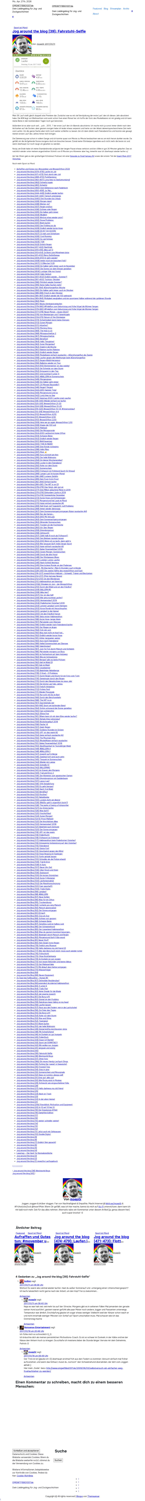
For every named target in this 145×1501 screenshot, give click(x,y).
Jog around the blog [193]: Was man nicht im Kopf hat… (40, 633)
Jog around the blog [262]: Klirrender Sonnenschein (39, 522)
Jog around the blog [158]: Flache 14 (32, 724)
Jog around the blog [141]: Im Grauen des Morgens (38, 770)
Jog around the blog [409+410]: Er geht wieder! (37, 258)
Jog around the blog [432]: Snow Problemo (35, 220)
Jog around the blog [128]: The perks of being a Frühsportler (43, 805)
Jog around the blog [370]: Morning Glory (34, 328)
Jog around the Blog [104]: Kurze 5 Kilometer (36, 878)
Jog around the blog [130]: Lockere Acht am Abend (38, 800)
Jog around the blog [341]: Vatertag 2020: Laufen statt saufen (44, 398)
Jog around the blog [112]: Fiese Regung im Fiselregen (39, 854)
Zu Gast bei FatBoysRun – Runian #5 (32, 978)
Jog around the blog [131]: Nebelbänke (33, 797)
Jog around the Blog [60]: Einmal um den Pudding (38, 999)
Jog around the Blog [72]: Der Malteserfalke (35, 964)
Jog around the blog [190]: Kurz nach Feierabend (37, 641)
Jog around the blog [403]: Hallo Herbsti (34, 274)
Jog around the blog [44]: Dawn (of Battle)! (35, 1040)
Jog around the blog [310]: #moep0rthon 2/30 (36, 420)
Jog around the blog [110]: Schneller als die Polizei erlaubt (41, 859)
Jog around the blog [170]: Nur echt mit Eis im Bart (38, 695)
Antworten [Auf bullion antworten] (25, 1296)
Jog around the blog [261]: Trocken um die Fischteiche (40, 525)
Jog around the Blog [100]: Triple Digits (33, 889)
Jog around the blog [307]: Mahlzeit (32, 428)
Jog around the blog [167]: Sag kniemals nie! (35, 703)
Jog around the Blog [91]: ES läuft (31, 913)
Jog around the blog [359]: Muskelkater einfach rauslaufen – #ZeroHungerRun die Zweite (55, 355)
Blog (106, 8)
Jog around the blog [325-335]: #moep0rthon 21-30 (39, 403)
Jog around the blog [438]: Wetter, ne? (33, 204)
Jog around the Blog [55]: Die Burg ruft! (33, 1013)
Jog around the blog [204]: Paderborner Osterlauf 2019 (41, 603)
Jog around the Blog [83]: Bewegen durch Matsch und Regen (43, 935)
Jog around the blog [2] (27, 1158)
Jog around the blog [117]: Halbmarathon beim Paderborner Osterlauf (46, 840)
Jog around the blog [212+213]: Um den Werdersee (38, 579)
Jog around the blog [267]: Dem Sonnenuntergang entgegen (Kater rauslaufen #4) (52, 511)
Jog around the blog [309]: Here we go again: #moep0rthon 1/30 (44, 422)
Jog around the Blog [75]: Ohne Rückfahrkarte (36, 956)
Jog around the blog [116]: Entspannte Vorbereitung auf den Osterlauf (46, 843)
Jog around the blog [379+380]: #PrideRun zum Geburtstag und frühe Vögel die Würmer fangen (57, 306)
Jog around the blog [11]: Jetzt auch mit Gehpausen (39, 1131)
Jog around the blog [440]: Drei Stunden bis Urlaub (39, 198)
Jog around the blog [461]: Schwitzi (32, 185)
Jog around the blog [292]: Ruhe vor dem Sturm (37, 465)
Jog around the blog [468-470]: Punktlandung (36, 177)
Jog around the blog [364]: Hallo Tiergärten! (35, 341)
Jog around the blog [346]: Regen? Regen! (35, 387)
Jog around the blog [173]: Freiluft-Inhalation (36, 687)
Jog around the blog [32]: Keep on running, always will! (40, 1075)
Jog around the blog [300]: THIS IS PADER (35, 444)
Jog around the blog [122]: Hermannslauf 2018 (36, 824)
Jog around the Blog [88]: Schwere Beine (34, 921)
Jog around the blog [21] (27, 1102)
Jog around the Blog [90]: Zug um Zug (33, 916)
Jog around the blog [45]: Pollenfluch (32, 1037)
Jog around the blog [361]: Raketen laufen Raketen (38, 349)
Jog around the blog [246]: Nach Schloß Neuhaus (38, 562)
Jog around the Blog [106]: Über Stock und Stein (37, 870)
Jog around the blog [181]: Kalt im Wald (33, 665)
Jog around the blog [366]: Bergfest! (32, 339)
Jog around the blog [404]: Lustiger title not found (39, 271)
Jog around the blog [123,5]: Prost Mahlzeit (35, 819)
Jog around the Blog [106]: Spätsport (33, 873)
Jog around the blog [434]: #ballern (32, 215)
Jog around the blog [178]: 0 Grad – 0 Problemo (37, 673)
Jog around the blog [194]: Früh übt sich (34, 630)
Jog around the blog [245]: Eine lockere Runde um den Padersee (44, 565)
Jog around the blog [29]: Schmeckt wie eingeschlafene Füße (43, 1083)
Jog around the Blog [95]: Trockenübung (34, 902)
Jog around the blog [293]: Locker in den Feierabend (39, 463)
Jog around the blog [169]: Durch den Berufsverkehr (39, 697)
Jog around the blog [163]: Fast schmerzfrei (35, 711)
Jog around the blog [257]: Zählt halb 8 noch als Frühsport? (42, 536)
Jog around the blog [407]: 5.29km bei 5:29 (36, 263)
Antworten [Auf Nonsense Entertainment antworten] (25, 1348)
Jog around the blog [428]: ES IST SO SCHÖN (36, 231)
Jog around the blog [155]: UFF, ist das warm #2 (37, 732)
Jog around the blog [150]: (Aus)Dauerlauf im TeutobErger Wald (44, 746)
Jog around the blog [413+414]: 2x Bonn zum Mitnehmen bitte (43, 252)
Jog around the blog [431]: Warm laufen (33, 223)
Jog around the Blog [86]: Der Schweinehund (36, 927)
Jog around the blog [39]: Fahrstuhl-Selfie (49, 31)
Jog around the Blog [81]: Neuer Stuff (33, 940)
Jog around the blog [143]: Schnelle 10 (33, 765)
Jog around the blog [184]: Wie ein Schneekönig (37, 657)
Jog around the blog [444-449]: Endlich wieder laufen (40, 193)
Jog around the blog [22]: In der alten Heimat (36, 1099)
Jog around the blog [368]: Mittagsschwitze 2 (36, 333)
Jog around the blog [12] (27, 1129)
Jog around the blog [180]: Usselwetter (33, 668)
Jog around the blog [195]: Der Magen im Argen (37, 627)
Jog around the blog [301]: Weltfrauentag (34, 441)
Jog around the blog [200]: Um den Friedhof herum (38, 614)
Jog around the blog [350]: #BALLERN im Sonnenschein (40, 376)
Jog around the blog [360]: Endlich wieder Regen (37, 352)
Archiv (126, 8)
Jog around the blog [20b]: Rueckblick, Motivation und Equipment (44, 1104)
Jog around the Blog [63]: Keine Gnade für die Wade (39, 991)
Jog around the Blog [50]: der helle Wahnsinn (36, 1026)
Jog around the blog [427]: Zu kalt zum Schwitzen (38, 234)
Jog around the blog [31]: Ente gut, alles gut (35, 1078)
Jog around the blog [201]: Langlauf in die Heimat (38, 611)
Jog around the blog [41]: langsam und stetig (36, 1048)
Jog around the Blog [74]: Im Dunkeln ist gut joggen (39, 959)
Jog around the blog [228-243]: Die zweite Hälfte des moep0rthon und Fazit (50, 571)
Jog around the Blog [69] (27, 972)
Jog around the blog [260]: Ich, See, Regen (35, 527)
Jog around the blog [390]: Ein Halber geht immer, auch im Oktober (45, 290)
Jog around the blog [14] (27, 1123)
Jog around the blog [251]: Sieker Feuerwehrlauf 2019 (39, 549)
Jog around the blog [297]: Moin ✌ (32, 452)
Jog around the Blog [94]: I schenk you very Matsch (39, 905)
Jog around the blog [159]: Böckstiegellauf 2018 (37, 722)
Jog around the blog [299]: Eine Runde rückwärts (38, 447)
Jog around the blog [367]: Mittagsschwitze (35, 336)
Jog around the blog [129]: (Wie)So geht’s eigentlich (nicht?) (42, 802)
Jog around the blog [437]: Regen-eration (34, 207)
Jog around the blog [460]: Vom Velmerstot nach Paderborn (42, 188)
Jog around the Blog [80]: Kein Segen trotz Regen (38, 943)
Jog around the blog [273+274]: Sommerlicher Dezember (41, 495)
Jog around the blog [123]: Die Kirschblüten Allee (37, 821)
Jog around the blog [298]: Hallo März (33, 449)
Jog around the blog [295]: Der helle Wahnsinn (36, 457)
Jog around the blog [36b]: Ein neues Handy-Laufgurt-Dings (42, 1061)
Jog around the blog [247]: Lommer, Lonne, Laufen (38, 560)
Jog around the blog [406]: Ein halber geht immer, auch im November (46, 266)
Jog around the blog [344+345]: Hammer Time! (36, 390)
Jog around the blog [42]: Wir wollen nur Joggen (37, 1045)
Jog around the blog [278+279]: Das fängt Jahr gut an (40, 487)
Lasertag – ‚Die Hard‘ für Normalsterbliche (34, 1153)
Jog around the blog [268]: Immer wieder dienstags (38, 509)
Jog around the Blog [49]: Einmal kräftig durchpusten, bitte (42, 1029)
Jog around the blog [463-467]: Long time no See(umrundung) (43, 180)
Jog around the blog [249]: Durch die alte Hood (37, 554)
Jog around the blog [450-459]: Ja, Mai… (34, 190)
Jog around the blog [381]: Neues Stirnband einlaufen (39, 304)
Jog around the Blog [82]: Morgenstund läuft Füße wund (41, 937)
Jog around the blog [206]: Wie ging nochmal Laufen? (40, 598)
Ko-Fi (101, 1206)
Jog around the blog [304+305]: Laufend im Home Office (41, 433)
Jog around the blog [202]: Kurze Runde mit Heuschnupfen (42, 608)
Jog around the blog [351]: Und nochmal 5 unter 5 (38, 374)
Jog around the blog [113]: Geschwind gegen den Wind (40, 851)
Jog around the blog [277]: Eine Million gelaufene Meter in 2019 (43, 490)
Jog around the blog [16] (27, 1118)
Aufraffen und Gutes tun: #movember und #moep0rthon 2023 (43, 169)
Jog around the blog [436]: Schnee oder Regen (37, 209)
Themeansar (93, 1496)
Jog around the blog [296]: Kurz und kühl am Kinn (37, 455)
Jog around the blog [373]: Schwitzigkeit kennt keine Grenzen (43, 320)
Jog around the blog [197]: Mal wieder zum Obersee (39, 622)
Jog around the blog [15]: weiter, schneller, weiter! (38, 1121)
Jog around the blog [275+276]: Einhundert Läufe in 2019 (41, 492)
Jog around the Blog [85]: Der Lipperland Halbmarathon (40, 929)
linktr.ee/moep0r (114, 1203)
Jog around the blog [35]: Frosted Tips (33, 1067)
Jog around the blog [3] (27, 1156)
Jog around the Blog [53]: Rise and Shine (34, 1018)
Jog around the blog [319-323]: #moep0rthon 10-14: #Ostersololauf (46, 409)
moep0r (41, 44)
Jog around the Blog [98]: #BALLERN (32, 894)
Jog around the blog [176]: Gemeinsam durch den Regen (41, 678)
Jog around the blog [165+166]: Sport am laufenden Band (41, 705)
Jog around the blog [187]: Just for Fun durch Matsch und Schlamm (45, 649)
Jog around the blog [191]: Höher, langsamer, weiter (38, 638)
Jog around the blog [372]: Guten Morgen (34, 323)
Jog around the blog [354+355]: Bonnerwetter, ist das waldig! (43, 366)
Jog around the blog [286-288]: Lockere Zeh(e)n (37, 476)
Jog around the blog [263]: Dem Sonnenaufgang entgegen (42, 519)
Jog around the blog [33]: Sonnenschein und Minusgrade (41, 1072)
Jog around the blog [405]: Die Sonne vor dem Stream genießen (44, 269)
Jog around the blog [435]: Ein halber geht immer (37, 212)
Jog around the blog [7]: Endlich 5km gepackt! (36, 1142)
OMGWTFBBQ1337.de (22, 5)
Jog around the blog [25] (27, 1091)
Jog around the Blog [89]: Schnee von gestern (36, 918)
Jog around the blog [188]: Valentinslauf (34, 646)
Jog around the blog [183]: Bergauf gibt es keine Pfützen (41, 660)
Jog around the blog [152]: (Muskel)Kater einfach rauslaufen (42, 740)
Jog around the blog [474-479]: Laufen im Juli (36, 172)
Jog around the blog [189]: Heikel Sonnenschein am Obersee (42, 643)
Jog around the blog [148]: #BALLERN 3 (33, 751)
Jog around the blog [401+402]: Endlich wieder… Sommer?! (42, 277)
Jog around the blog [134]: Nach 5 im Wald (35, 789)
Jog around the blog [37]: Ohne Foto (32, 1059)
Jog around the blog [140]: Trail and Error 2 (35, 773)
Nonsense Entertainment (37, 1327)
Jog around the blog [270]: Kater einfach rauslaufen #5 (40, 503)
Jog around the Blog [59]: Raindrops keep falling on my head (42, 1002)
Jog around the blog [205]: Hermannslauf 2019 (37, 600)
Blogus (79, 1496)
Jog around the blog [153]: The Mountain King (36, 738)
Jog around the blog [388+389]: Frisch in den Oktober (40, 293)
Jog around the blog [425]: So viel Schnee (35, 239)
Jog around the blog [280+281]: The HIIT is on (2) (38, 484)
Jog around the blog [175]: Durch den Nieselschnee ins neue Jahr (44, 681)
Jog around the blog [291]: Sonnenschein (34, 468)
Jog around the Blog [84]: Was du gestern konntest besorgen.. (43, 932)
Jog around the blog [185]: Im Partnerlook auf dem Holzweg (42, 654)
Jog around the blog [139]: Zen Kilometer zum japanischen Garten (44, 776)
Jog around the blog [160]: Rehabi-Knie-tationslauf (38, 719)
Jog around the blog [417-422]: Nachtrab (34, 247)
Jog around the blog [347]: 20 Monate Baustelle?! (38, 385)
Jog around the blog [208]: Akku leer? (33, 592)
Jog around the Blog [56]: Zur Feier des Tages (36, 1010)
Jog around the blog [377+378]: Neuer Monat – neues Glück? (43, 312)
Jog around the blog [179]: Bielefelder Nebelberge (38, 670)
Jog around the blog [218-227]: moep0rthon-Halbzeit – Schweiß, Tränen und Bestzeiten (54, 573)
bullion (27, 1281)
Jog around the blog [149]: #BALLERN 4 (34, 749)
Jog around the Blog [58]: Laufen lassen (34, 1005)
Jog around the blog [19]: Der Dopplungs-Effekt (37, 1110)
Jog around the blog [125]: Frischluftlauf (34, 813)
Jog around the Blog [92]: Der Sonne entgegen (37, 910)
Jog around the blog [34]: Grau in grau (33, 1069)
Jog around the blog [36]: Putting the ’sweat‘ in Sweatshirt (42, 1064)
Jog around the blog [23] (27, 1096)
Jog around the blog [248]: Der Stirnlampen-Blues (38, 557)
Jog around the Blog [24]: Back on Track (34, 1094)
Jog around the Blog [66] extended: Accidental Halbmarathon (43, 983)
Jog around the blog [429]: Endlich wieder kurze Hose (40, 228)
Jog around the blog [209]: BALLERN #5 (34, 589)
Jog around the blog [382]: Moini (30, 301)
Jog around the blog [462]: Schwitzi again (35, 182)
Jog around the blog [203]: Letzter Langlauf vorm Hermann (42, 606)
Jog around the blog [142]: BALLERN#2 (33, 767)
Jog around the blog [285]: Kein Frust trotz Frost (38, 479)
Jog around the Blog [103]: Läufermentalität (35, 881)
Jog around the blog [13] (27, 1126)
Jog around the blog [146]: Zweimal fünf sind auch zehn (40, 757)
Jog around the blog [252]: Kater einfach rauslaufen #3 (40, 546)
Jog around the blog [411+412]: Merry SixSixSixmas (38, 255)
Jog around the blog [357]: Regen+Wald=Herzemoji (38, 360)
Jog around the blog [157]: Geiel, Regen (33, 727)
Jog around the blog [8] (27, 1140)
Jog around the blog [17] (27, 1115)
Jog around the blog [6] (27, 1145)
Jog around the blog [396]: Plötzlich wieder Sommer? (39, 282)
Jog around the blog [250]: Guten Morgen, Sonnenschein (41, 552)
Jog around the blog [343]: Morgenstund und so (37, 393)
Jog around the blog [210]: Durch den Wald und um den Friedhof (44, 587)
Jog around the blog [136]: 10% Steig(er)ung (35, 784)
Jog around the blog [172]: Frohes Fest (33, 689)
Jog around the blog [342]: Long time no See (36, 395)
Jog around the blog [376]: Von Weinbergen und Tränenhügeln (43, 314)
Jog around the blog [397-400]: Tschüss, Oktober (38, 279)
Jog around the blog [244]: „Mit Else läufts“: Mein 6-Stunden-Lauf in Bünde (49, 568)
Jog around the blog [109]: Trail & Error (33, 862)
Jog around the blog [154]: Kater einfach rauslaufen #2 (40, 735)
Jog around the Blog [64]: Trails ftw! (32, 989)
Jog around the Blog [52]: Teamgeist (32, 1021)
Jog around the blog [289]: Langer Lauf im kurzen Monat (41, 474)
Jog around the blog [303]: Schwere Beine (35, 436)
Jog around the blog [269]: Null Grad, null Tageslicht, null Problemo (45, 506)
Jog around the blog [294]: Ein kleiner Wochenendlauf (39, 460)
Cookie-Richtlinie (25, 1475)
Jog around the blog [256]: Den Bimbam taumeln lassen (40, 538)
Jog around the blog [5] (27, 1148)
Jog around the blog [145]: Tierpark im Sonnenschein (39, 759)
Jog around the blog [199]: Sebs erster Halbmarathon (39, 616)
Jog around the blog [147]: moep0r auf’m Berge (37, 754)
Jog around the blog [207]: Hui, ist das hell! (35, 595)
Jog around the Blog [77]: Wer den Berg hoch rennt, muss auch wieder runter (49, 951)
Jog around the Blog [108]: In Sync (31, 864)
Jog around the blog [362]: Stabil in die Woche (36, 347)
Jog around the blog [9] (27, 1137)
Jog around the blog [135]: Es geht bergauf (35, 786)
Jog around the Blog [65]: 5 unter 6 (32, 986)
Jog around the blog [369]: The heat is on (34, 331)
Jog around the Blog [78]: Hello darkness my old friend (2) (41, 948)
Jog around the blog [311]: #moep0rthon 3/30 (36, 417)
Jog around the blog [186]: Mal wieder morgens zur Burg (41, 651)
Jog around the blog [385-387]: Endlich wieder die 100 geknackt (44, 296)
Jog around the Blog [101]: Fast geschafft (34, 886)
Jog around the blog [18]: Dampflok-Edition (35, 1113)
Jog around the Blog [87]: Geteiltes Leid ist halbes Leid (40, 924)
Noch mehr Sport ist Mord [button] (23, 163)
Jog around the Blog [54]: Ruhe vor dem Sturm (36, 1015)
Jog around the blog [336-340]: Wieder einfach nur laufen (41, 401)
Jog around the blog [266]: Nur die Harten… (35, 514)
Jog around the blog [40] (27, 1051)
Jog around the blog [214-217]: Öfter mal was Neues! (39, 576)
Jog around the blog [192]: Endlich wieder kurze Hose (39, 635)
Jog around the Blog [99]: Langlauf (31, 891)
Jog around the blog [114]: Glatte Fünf (33, 848)
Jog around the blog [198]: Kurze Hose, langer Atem (39, 619)
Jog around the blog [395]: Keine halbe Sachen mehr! (39, 285)
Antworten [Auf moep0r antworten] (29, 1324)
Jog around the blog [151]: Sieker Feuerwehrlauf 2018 (39, 743)
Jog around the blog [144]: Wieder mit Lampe (36, 762)
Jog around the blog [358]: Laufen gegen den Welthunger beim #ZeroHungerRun (51, 358)
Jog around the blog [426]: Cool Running (34, 236)
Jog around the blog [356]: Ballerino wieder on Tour (39, 363)
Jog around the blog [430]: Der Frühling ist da (36, 225)
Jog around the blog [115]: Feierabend (33, 846)
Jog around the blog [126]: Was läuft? (33, 811)
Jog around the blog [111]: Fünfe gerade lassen (36, 856)
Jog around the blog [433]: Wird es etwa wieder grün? (40, 217)
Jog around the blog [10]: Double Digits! (34, 1134)
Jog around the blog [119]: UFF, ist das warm (36, 832)
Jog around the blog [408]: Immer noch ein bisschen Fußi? (41, 260)
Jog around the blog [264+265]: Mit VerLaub (36, 517)
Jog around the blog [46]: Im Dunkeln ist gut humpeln (39, 1034)
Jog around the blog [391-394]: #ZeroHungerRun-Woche (41, 287)
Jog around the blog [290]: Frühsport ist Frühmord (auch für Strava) (46, 471)
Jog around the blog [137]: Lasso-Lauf (33, 781)
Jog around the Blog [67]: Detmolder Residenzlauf (38, 980)
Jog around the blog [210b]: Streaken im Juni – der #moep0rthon (44, 584)
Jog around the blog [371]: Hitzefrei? (32, 325)
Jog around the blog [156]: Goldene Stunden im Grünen (40, 730)
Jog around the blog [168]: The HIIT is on (34, 700)
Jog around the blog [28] (27, 1086)
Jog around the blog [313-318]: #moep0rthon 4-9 (38, 411)
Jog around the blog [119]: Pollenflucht (33, 835)
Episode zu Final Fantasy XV (82, 156)
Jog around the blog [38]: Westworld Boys (35, 1056)
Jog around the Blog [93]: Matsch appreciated (36, 908)
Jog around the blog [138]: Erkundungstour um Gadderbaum (42, 778)
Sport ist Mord (20, 27)
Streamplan (115, 8)
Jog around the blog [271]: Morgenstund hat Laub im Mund (42, 500)
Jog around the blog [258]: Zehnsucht (33, 533)
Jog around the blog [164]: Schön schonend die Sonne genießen (44, 708)
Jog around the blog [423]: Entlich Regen (34, 244)
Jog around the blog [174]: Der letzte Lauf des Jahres (40, 684)
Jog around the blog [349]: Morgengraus (34, 379)
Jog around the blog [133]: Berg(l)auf (32, 792)
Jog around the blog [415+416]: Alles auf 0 (35, 250)
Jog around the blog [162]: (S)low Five (33, 713)
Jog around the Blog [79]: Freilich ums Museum (36, 945)
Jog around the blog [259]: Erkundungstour (35, 530)
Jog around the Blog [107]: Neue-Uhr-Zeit (34, 867)
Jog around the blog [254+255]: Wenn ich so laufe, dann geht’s (44, 541)
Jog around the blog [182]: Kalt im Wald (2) (35, 662)
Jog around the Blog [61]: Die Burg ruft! (33, 997)
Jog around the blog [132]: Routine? (32, 794)
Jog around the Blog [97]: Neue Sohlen (33, 897)
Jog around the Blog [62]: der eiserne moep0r (36, 994)
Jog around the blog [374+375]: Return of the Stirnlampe (41, 317)
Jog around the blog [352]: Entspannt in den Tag (37, 371)
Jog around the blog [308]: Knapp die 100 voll (36, 425)
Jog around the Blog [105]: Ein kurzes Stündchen (37, 875)
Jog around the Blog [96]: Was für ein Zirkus (35, 900)
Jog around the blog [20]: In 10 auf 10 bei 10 (36, 1107)
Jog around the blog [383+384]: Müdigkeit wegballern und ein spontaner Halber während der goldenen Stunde (64, 298)
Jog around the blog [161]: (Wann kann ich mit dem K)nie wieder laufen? (47, 716)
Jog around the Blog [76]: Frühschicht (33, 953)
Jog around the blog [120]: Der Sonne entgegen (37, 829)
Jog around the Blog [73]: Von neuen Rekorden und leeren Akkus (44, 962)
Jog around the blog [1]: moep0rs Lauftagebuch (37, 1161)
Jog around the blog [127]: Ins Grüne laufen (35, 808)
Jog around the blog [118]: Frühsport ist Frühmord (38, 838)
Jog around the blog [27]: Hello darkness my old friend (40, 1088)
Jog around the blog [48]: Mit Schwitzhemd (35, 1032)
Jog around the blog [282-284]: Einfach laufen (37, 482)
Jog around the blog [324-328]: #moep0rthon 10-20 (39, 406)
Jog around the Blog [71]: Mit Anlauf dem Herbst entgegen (41, 967)
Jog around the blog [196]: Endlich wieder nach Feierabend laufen (44, 625)
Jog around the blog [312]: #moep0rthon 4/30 (36, 414)
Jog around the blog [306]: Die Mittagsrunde (36, 430)
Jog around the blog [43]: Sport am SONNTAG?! (37, 1042)
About (96, 13)
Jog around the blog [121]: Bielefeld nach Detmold (38, 827)
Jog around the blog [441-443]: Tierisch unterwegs (39, 196)
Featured (97, 8)
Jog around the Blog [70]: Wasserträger (34, 970)
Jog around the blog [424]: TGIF (30, 242)
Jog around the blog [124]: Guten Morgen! (34, 816)
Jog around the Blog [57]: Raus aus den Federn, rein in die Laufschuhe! (47, 1007)
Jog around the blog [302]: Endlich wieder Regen (37, 438)
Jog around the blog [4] (27, 1150)
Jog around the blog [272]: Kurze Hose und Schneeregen (41, 498)
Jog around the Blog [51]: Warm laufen (33, 1024)
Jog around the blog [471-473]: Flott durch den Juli (39, 174)
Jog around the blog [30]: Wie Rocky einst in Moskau (39, 1080)
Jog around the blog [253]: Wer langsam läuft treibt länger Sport (44, 544)
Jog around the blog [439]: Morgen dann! (34, 201)
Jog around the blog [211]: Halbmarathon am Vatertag (39, 581)
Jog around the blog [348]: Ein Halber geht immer (37, 382)
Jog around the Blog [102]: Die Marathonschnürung (38, 883)
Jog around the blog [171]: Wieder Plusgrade (35, 692)
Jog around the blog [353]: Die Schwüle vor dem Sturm (40, 368)
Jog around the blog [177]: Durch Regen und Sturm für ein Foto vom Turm (48, 676)
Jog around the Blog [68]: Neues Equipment (35, 975)
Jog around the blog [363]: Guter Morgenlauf (36, 344)
